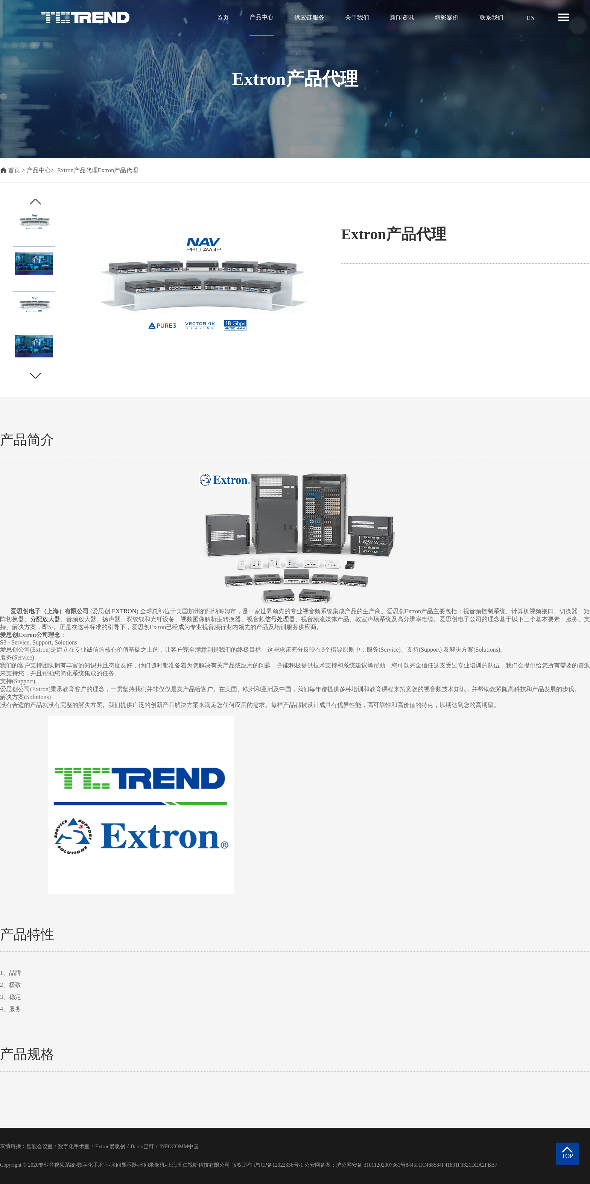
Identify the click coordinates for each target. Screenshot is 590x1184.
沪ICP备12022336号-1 (278, 1165)
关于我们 (357, 17)
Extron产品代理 (77, 170)
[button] (35, 375)
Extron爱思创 (110, 1146)
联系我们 (491, 17)
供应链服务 (309, 17)
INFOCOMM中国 (179, 1146)
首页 (223, 17)
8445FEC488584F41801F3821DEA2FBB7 (451, 1165)
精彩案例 (447, 17)
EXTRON (124, 611)
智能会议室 (39, 1146)
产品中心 (261, 17)
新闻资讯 (402, 17)
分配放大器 (45, 619)
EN (531, 18)
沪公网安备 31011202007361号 (371, 1165)
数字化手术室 (74, 1146)
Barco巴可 (142, 1146)
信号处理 (277, 619)
